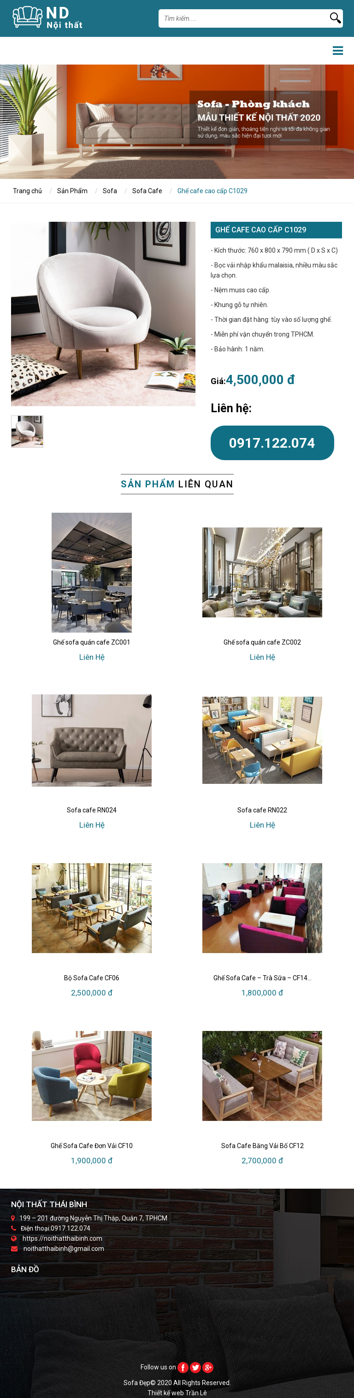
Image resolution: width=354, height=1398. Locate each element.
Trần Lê (196, 1393)
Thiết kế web (166, 1393)
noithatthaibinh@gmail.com (64, 1248)
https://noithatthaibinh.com (62, 1238)
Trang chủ (27, 191)
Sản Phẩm (72, 191)
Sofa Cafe (147, 191)
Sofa (110, 191)
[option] (103, 314)
